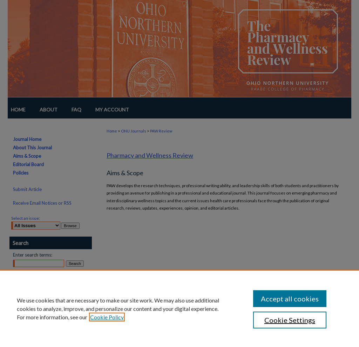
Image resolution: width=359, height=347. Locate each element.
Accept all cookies (290, 298)
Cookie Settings (289, 320)
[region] (179, 308)
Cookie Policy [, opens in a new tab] (107, 317)
